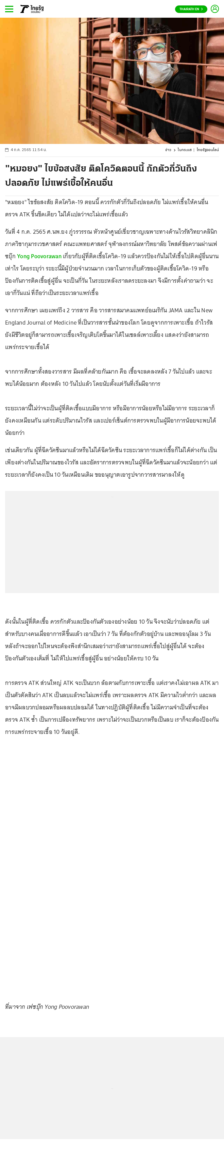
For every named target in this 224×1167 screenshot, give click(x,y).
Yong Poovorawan (39, 256)
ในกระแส (185, 150)
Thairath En (191, 9)
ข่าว (168, 150)
